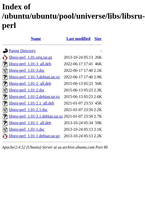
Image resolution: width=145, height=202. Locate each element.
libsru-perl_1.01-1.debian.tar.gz (34, 136)
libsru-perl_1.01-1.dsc (26, 129)
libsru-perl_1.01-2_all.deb (30, 83)
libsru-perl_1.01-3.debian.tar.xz (34, 77)
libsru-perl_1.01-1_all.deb (30, 123)
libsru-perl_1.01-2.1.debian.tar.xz (36, 116)
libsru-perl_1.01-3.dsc (26, 70)
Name (36, 39)
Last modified (78, 39)
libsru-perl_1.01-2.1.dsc (28, 110)
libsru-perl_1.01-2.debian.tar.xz (34, 96)
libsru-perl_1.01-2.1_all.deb (31, 103)
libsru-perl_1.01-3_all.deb (30, 64)
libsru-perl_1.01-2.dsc (26, 90)
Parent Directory (22, 51)
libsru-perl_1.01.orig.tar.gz (30, 57)
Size (98, 39)
